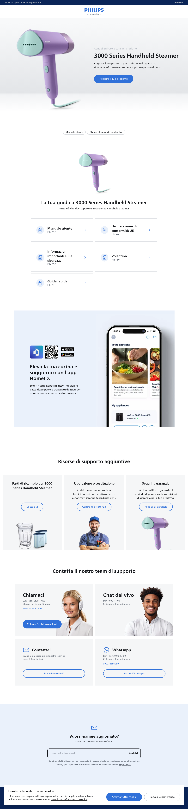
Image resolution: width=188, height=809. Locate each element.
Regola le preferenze (162, 797)
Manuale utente (74, 132)
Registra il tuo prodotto (114, 79)
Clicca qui (32, 507)
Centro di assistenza (94, 507)
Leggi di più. (125, 764)
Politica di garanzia (156, 507)
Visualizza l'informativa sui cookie (69, 799)
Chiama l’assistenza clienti (42, 624)
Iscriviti (133, 753)
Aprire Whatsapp (134, 673)
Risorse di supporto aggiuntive (106, 132)
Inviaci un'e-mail (54, 673)
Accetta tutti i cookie (124, 797)
